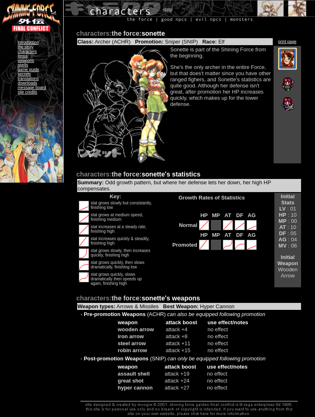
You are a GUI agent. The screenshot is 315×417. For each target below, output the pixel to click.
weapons (26, 60)
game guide (28, 69)
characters (27, 51)
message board (32, 87)
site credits (27, 92)
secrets (24, 74)
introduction (28, 42)
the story (25, 47)
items (22, 56)
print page (287, 41)
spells (23, 65)
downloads (27, 83)
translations (28, 78)
